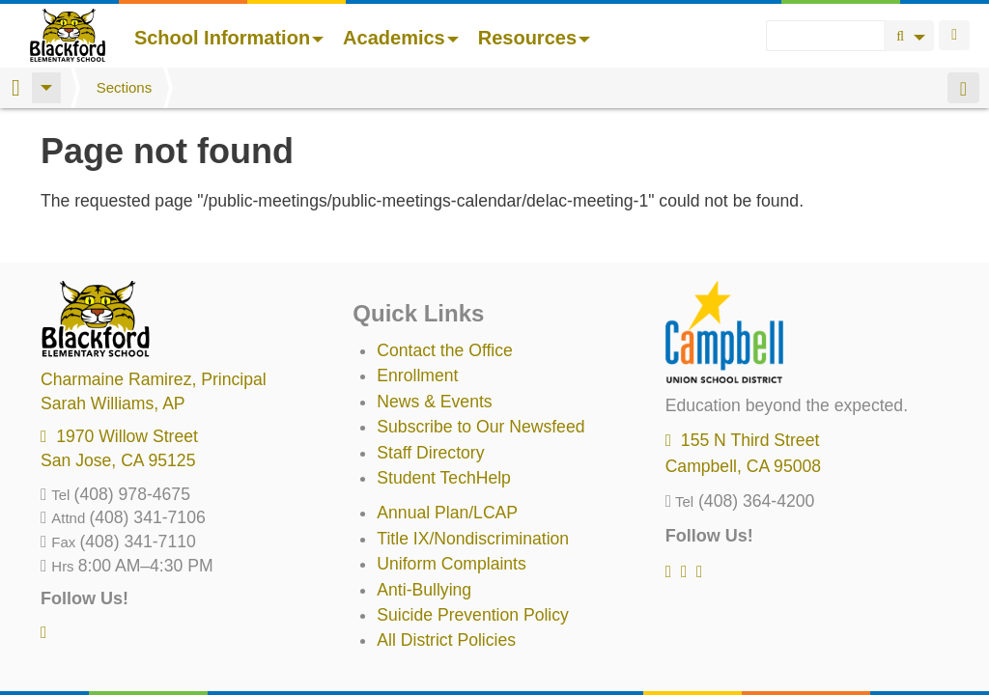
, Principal (154, 379)
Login (954, 35)
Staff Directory (430, 452)
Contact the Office (445, 350)
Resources (534, 37)
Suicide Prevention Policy (473, 615)
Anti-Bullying (424, 589)
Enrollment (417, 375)
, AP (113, 403)
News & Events (434, 401)
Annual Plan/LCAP (447, 512)
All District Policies (446, 640)
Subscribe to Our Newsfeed (480, 426)
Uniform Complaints (451, 563)
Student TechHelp (444, 477)
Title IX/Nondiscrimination (473, 538)
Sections (125, 87)
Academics (401, 37)
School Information (229, 37)
